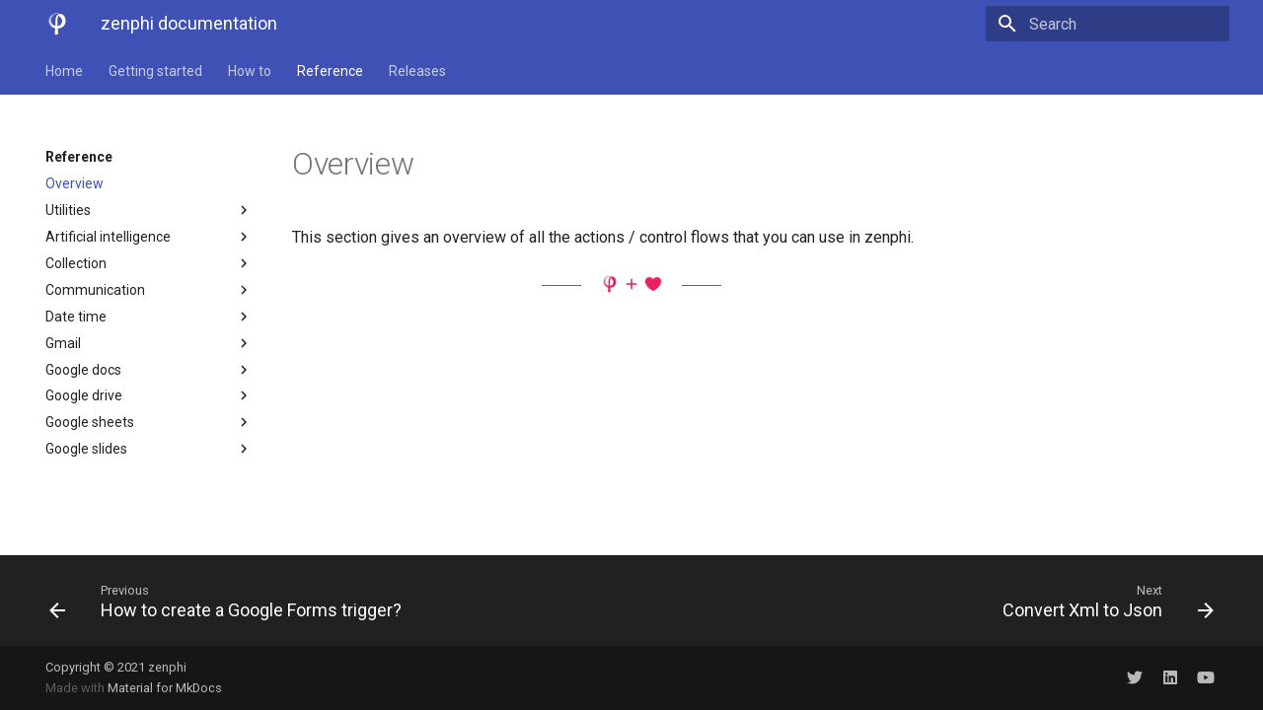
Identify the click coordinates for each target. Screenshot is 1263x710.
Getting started (155, 71)
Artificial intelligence (149, 237)
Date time (149, 316)
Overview (74, 183)
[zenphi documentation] (57, 23)
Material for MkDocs (165, 687)
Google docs (149, 370)
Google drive (149, 395)
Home (64, 71)
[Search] (1114, 23)
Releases (417, 71)
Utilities (149, 210)
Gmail (149, 343)
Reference (330, 71)
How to (249, 71)
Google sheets (149, 422)
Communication (149, 290)
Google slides (149, 449)
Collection (149, 263)
